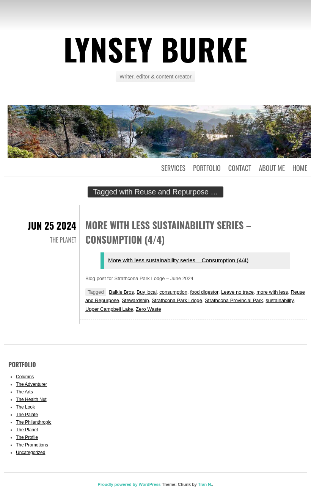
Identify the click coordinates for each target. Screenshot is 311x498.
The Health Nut (31, 399)
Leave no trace (237, 292)
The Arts (24, 392)
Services (173, 168)
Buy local (147, 292)
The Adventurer (31, 384)
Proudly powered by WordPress (129, 484)
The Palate (27, 414)
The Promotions (32, 445)
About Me (272, 168)
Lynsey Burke (155, 49)
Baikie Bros (121, 292)
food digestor (204, 292)
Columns (25, 376)
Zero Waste (148, 309)
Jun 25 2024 (52, 225)
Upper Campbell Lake (109, 309)
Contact (239, 168)
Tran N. (205, 484)
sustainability (280, 300)
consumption (173, 292)
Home (299, 168)
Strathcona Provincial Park (234, 300)
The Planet (63, 239)
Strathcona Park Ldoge (177, 300)
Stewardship (135, 300)
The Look (25, 407)
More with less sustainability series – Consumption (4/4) (178, 260)
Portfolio (207, 168)
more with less (272, 292)
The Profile (27, 437)
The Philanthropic (33, 422)
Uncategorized (30, 452)
